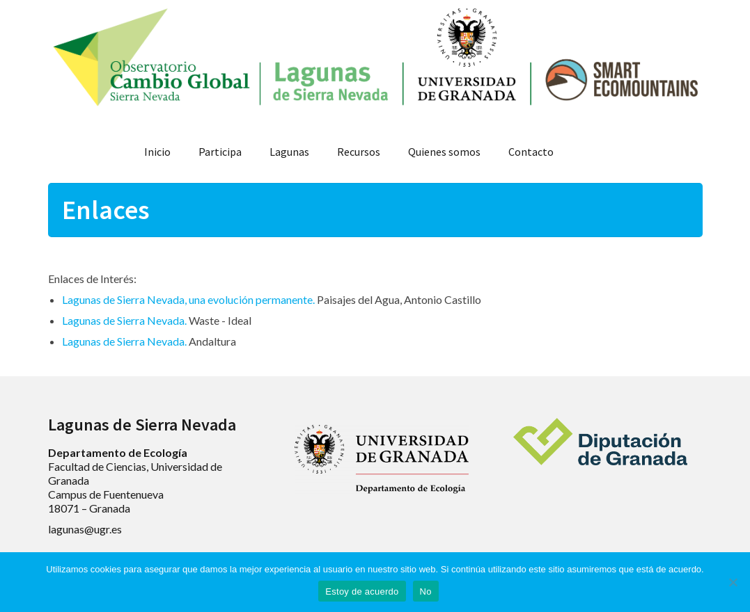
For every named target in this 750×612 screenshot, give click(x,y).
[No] (733, 582)
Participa (220, 152)
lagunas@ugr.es (85, 529)
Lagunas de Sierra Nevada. (124, 320)
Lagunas (289, 152)
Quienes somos (444, 152)
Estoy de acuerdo (361, 591)
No (426, 591)
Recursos (358, 152)
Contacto (531, 152)
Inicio (157, 152)
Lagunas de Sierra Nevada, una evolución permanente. (188, 299)
